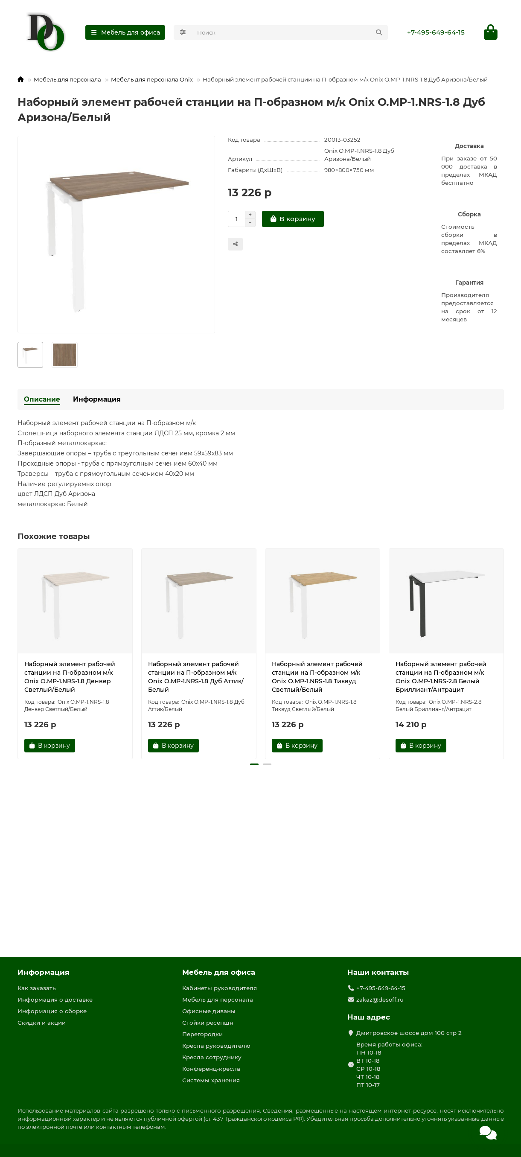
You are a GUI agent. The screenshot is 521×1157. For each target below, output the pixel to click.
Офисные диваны (209, 1011)
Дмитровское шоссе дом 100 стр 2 (409, 1032)
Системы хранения (211, 1080)
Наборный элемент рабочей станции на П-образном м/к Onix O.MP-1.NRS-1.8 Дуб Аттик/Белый (196, 677)
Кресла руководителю (216, 1045)
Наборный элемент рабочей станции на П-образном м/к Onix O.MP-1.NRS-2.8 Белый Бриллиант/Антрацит (441, 677)
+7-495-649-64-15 (436, 32)
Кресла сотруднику (212, 1057)
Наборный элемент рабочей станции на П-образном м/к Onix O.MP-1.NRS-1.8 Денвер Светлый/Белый (69, 677)
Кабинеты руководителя (219, 988)
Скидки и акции (41, 1022)
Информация (97, 399)
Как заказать (36, 988)
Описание (42, 399)
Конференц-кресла (211, 1068)
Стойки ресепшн (207, 1022)
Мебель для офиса (218, 972)
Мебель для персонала (67, 79)
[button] (254, 764)
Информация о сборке (52, 1011)
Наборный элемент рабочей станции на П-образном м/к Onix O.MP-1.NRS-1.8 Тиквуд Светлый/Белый (317, 677)
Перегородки (202, 1034)
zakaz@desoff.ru (380, 999)
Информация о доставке (55, 999)
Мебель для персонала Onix (152, 79)
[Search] (290, 32)
